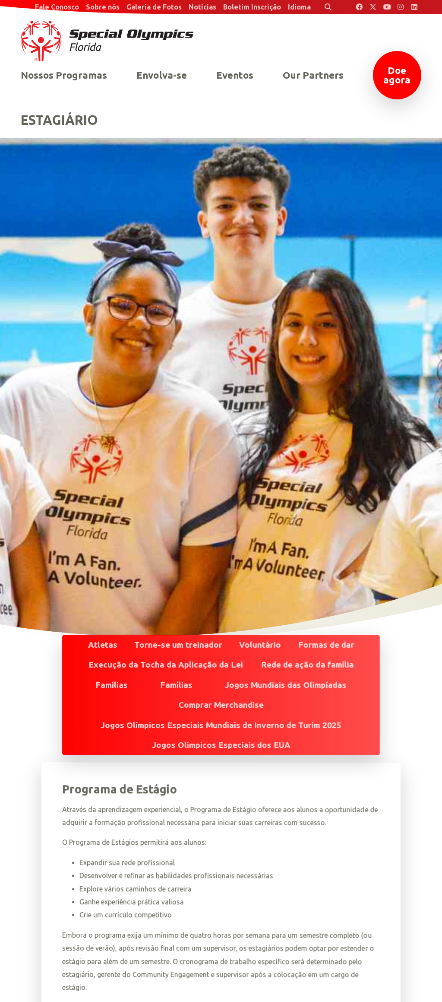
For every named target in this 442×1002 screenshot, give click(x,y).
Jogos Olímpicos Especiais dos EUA (221, 745)
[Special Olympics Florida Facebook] (359, 7)
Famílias (111, 685)
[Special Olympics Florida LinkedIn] (414, 7)
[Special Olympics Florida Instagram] (400, 7)
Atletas (102, 644)
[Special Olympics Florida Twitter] (373, 7)
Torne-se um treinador (178, 644)
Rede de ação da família (307, 664)
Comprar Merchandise (221, 704)
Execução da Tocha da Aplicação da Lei (165, 664)
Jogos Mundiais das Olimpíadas (286, 685)
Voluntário (260, 644)
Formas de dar (326, 644)
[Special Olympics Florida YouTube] (387, 7)
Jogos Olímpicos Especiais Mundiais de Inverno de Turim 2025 (221, 725)
